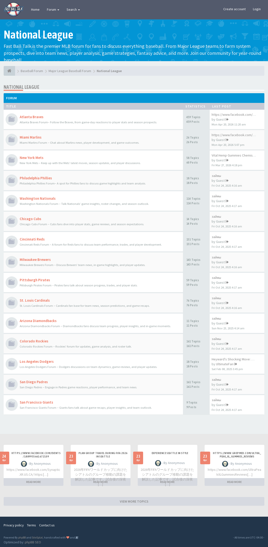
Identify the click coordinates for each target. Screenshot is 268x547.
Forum (53, 9)
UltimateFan (224, 364)
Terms (31, 525)
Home (35, 9)
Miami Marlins (31, 137)
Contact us (47, 525)
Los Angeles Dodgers (37, 361)
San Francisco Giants (36, 402)
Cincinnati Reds (32, 239)
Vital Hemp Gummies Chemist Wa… (237, 155)
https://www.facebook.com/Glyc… (237, 135)
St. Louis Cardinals (35, 300)
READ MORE (33, 482)
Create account (234, 9)
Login (257, 9)
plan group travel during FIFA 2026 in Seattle (103, 454)
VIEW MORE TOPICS (134, 501)
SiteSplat (37, 537)
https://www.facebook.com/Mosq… (238, 114)
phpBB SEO (33, 542)
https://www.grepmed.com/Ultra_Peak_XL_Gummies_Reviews (237, 454)
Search (73, 9)
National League (21, 87)
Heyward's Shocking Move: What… (237, 359)
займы (216, 176)
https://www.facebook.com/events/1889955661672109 (36, 454)
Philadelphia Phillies (36, 178)
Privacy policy (14, 525)
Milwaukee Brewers (35, 259)
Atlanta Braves (31, 117)
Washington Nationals (38, 198)
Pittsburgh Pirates (35, 280)
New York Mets (31, 157)
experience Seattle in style (170, 453)
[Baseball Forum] (9, 71)
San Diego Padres (34, 382)
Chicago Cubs (30, 218)
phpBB (22, 537)
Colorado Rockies (34, 341)
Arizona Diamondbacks (38, 320)
